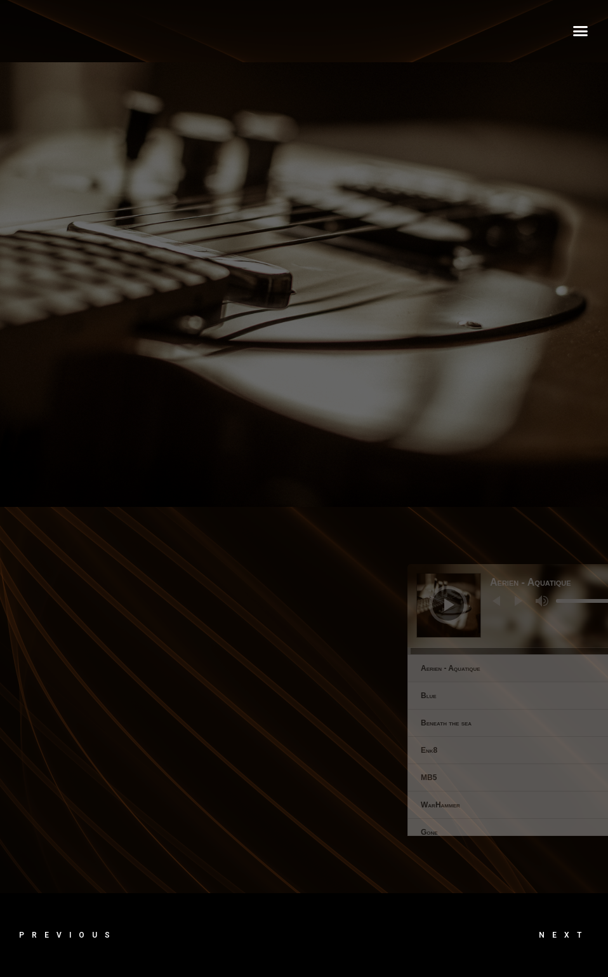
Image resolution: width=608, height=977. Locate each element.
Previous (68, 935)
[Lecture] (588, 604)
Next (564, 935)
